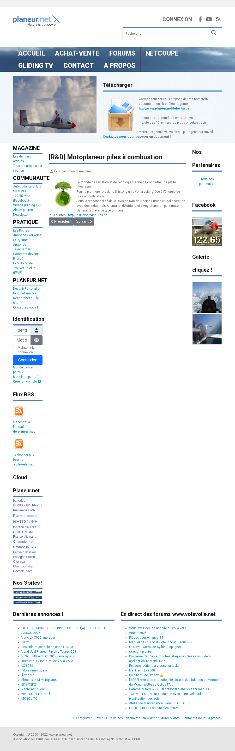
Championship (23, 566)
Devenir (18, 571)
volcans (31, 516)
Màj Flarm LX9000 (142, 670)
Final (16, 532)
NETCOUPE (25, 521)
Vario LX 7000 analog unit (39, 637)
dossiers (31, 552)
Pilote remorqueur (34, 670)
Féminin (18, 552)
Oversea (19, 562)
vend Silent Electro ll (36, 694)
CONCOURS (22, 505)
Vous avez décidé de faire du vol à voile (157, 628)
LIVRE (33, 510)
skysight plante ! (141, 651)
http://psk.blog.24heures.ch (87, 215)
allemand (29, 536)
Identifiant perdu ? (25, 377)
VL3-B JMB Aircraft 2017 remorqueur (47, 656)
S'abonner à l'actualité (24, 426)
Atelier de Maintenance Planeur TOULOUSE (160, 703)
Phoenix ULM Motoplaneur (40, 680)
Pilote (28, 571)
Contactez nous (115, 136)
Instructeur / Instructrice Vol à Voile (47, 661)
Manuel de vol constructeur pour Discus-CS (160, 642)
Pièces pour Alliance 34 (146, 637)
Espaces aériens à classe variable (154, 666)
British (30, 557)
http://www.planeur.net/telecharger (165, 108)
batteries (19, 500)
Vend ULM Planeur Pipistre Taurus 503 (48, 651)
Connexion (177, 19)
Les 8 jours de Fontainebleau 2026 (154, 708)
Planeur (19, 515)
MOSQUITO (29, 698)
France (19, 547)
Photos (37, 505)
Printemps (20, 510)
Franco (18, 536)
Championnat (23, 541)
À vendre (27, 675)
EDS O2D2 (28, 684)
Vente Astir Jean (33, 689)
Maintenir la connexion (26, 350)
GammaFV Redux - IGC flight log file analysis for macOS (169, 689)
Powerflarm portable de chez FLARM (47, 647)
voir (192, 118)
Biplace (31, 547)
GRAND (30, 527)
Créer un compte (27, 381)
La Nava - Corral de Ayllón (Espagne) (155, 647)
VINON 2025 (138, 633)
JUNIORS (27, 532)
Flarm (25, 642)
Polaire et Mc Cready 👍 (146, 675)
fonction (18, 527)
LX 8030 (27, 666)
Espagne (19, 557)
